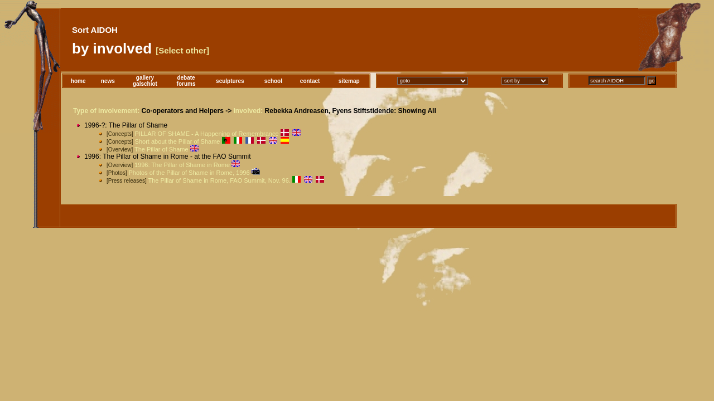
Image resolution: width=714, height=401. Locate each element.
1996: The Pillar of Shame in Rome (182, 165)
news (108, 81)
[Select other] (182, 50)
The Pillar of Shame (161, 149)
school (273, 81)
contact (310, 81)
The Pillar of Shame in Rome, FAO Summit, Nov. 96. (219, 180)
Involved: (248, 111)
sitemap (349, 81)
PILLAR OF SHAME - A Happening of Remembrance (207, 133)
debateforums (186, 81)
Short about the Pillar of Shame (177, 141)
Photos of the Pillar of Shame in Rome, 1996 (188, 172)
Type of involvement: (106, 111)
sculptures (230, 81)
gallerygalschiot (145, 81)
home (78, 81)
